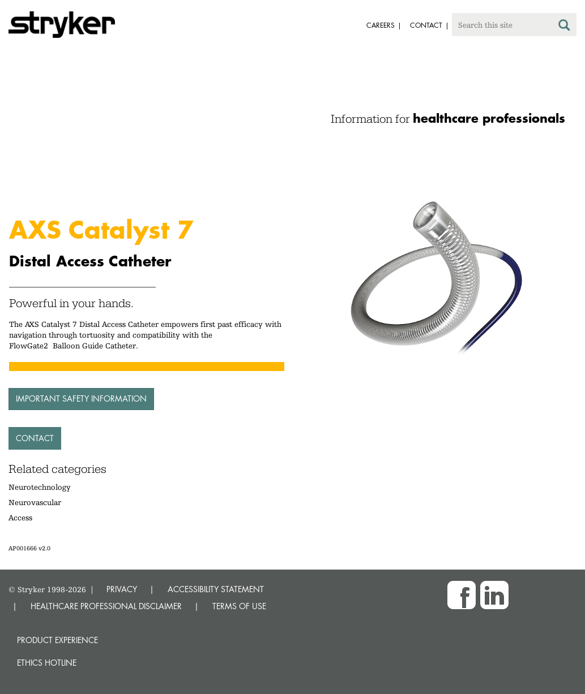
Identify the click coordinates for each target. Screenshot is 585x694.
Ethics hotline (46, 662)
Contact (35, 438)
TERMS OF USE (239, 606)
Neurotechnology (39, 487)
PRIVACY (121, 589)
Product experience (57, 640)
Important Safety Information (81, 398)
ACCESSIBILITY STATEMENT (216, 589)
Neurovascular (34, 502)
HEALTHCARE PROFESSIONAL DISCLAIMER (106, 606)
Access (20, 517)
